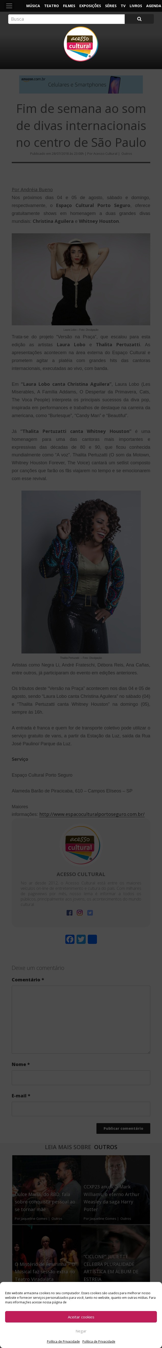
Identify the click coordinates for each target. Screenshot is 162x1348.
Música (33, 5)
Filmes (69, 5)
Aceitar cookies (81, 1316)
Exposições (90, 5)
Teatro (51, 5)
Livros (136, 5)
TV (123, 5)
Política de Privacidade (63, 1341)
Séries (111, 5)
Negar (81, 1330)
